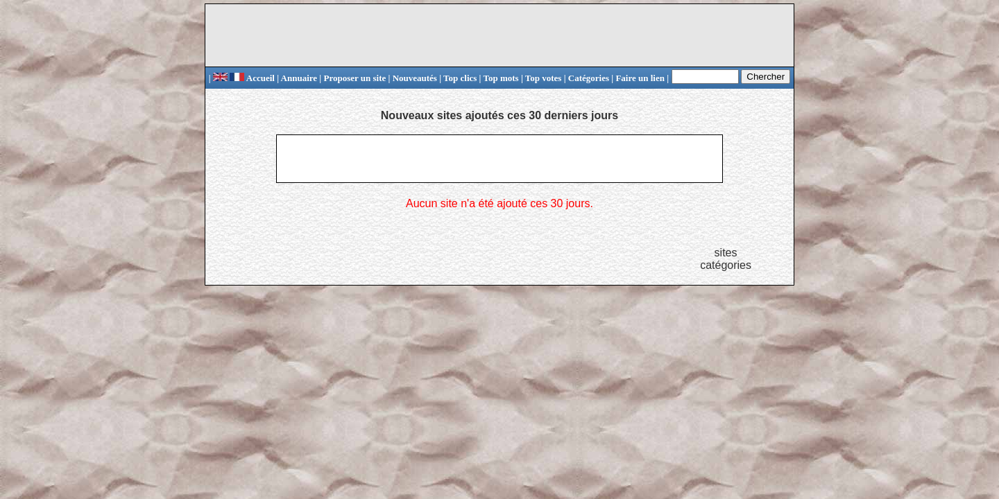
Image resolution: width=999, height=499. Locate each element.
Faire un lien (640, 78)
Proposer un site (354, 78)
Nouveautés (415, 78)
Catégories (588, 78)
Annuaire (299, 78)
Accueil (252, 78)
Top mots (500, 78)
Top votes (543, 78)
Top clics (460, 78)
